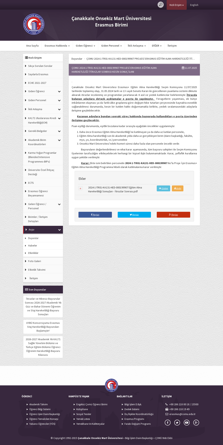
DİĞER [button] (157, 45)
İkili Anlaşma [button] (137, 45)
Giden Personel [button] (111, 45)
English (194, 5)
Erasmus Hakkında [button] (57, 45)
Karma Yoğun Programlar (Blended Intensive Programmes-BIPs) (42, 157)
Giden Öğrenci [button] (85, 45)
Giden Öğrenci (36, 91)
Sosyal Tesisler (83, 414)
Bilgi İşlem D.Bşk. (133, 404)
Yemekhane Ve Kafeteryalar (90, 424)
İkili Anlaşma (35, 109)
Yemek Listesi (83, 419)
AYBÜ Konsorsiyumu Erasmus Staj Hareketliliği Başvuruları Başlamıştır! (43, 326)
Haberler (32, 245)
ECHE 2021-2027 (37, 83)
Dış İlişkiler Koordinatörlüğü (139, 414)
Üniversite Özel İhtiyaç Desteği (41, 172)
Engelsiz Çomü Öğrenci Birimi (91, 404)
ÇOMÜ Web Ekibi (163, 438)
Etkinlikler (33, 253)
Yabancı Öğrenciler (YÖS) (42, 424)
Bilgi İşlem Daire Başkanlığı (139, 438)
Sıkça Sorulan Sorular (40, 66)
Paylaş (95, 214)
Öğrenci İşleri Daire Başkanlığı (44, 414)
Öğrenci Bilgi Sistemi (40, 409)
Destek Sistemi (132, 409)
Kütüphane (82, 409)
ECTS (31, 183)
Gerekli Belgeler (37, 131)
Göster (163, 188)
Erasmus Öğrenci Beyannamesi (38, 193)
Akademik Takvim (38, 404)
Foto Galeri (34, 261)
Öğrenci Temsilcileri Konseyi (43, 419)
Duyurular (33, 238)
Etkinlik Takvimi (36, 269)
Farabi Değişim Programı (138, 424)
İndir (177, 188)
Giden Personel (37, 100)
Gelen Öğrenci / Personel (37, 206)
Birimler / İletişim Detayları (38, 219)
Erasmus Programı (134, 419)
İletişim (172, 45)
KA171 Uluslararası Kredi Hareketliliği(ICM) (42, 120)
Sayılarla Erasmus (38, 74)
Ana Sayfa (32, 45)
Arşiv (31, 229)
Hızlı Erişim (177, 5)
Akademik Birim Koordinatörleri (37, 142)
